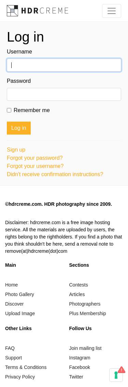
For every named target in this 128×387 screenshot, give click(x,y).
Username (19, 52)
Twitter (76, 377)
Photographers (85, 304)
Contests (78, 285)
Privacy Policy (20, 377)
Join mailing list (85, 348)
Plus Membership (87, 313)
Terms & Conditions (25, 367)
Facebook (79, 367)
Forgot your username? (35, 166)
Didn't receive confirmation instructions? (55, 174)
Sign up (16, 150)
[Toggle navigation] (111, 11)
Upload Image (20, 313)
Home (11, 285)
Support (13, 357)
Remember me (32, 110)
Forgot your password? (35, 158)
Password (19, 81)
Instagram (79, 357)
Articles (77, 294)
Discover (14, 304)
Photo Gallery (19, 294)
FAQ (10, 348)
